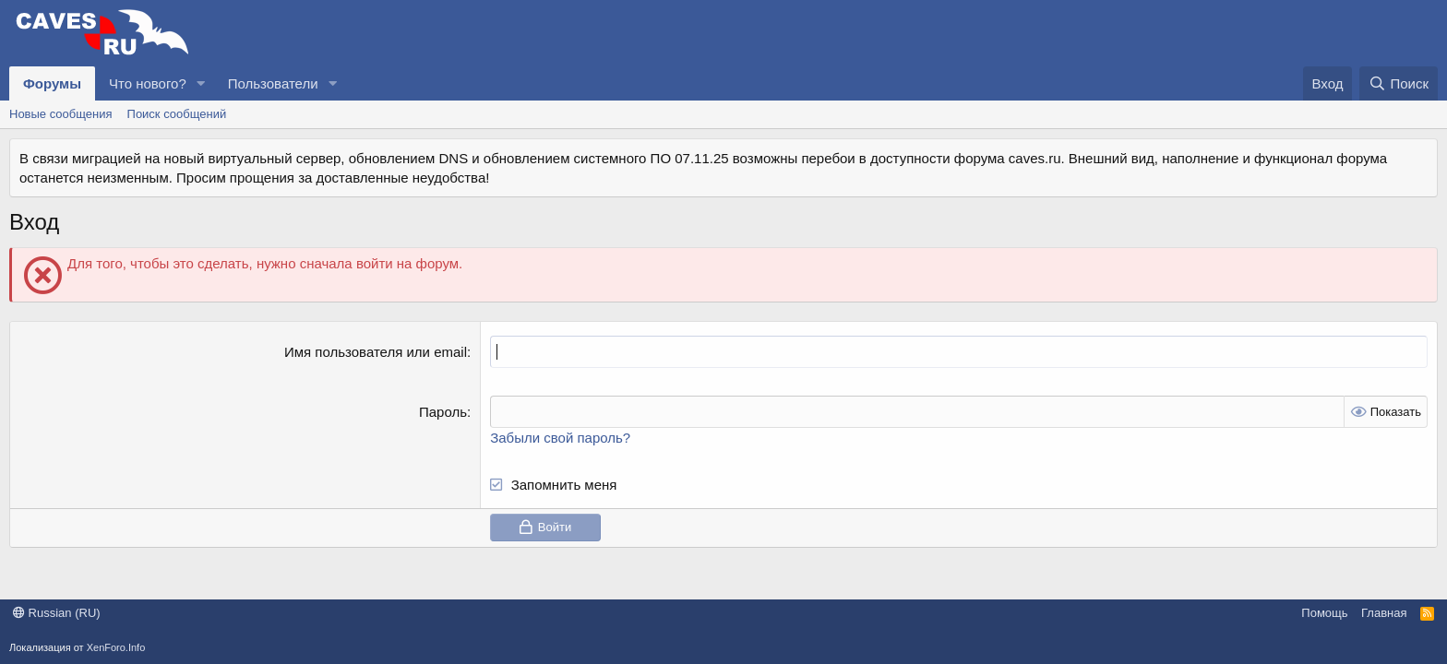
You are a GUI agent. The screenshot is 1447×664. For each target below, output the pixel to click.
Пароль (443, 412)
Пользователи (273, 83)
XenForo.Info (116, 647)
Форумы (52, 83)
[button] (201, 83)
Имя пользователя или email (375, 352)
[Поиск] (1398, 83)
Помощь (1324, 613)
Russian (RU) (57, 613)
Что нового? (147, 83)
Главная (1383, 613)
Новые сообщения (61, 114)
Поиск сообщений (177, 114)
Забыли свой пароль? (560, 437)
